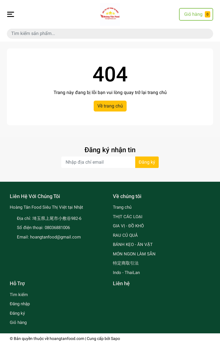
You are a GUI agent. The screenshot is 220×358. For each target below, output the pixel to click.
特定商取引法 (126, 263)
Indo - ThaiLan (126, 272)
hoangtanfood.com (67, 338)
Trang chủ (122, 207)
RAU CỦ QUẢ (125, 235)
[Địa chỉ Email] (110, 162)
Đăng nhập (20, 303)
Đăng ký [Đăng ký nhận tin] (147, 162)
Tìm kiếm (19, 294)
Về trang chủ (110, 106)
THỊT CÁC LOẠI (127, 216)
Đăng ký (17, 313)
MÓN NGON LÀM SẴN (134, 254)
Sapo (115, 338)
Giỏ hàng (18, 322)
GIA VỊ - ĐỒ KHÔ (128, 225)
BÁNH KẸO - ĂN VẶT (133, 244)
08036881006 (57, 227)
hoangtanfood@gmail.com (55, 237)
